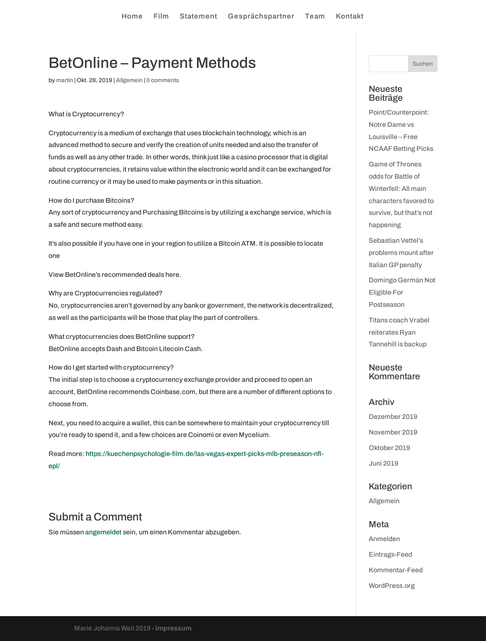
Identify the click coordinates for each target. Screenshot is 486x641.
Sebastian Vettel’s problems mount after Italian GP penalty (401, 252)
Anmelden (384, 538)
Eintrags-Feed (390, 554)
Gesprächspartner (261, 16)
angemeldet (103, 532)
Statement (198, 16)
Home (132, 16)
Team (315, 16)
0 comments (162, 80)
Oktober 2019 (389, 447)
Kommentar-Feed (396, 570)
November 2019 (393, 432)
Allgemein (129, 80)
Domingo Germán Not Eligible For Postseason (402, 292)
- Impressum (172, 628)
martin (64, 80)
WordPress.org (392, 585)
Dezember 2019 (393, 416)
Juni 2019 (383, 463)
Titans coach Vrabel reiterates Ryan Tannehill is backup (399, 332)
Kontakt (350, 16)
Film (161, 16)
